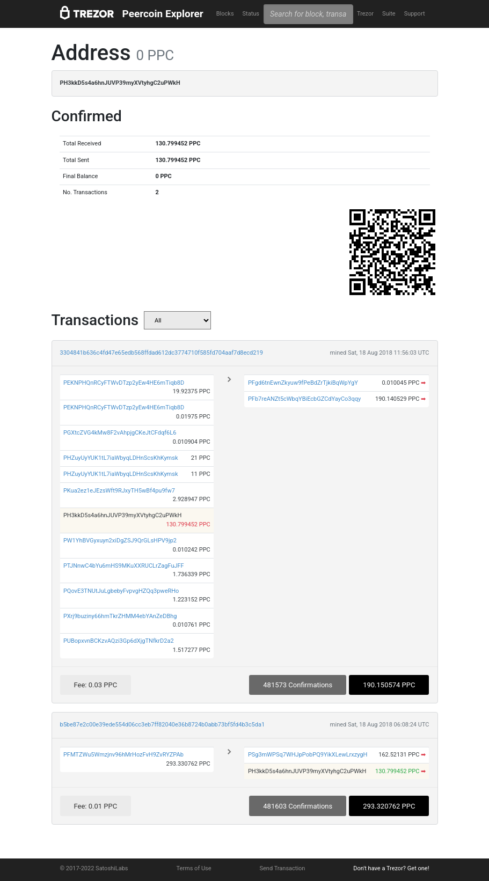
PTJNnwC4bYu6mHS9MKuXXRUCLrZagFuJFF (123, 565)
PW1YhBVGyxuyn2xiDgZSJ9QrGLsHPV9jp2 (120, 540)
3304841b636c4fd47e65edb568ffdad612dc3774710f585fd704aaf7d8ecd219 (161, 352)
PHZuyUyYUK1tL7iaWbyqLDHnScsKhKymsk (120, 457)
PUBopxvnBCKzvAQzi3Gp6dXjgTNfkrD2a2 (118, 640)
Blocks (225, 13)
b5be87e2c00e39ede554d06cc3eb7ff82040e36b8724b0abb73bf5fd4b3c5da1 (162, 724)
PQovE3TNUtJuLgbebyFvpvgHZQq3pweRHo (121, 591)
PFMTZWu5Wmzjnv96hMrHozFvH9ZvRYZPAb (123, 754)
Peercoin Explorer (162, 14)
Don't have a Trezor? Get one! (391, 868)
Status (251, 13)
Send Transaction (282, 868)
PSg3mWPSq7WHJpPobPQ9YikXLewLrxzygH (308, 754)
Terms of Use (193, 868)
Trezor (365, 13)
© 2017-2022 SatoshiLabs (94, 868)
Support (414, 13)
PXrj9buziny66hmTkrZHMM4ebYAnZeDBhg (120, 616)
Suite (389, 13)
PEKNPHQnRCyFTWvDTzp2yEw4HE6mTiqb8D (123, 382)
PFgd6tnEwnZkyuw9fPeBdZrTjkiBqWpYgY (303, 382)
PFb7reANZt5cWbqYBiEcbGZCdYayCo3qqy (304, 398)
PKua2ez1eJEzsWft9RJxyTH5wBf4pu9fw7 (119, 490)
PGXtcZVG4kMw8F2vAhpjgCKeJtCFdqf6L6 (119, 432)
